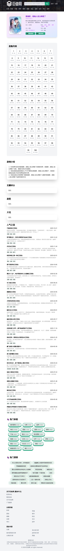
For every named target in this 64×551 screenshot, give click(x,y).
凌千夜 (30, 30)
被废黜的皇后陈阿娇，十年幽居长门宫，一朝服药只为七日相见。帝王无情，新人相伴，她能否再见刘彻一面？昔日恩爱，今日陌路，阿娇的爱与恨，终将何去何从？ (31, 285)
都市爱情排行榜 (11, 533)
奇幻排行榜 (35, 530)
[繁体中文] (18, 492)
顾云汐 (33, 30)
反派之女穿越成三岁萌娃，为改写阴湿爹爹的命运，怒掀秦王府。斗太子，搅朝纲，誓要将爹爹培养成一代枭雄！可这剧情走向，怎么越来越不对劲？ (31, 331)
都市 (24, 9)
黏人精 (13, 369)
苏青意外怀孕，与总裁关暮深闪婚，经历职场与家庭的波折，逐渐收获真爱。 (27, 348)
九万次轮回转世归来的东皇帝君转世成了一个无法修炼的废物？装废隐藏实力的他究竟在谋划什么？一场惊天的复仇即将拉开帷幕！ (31, 258)
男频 (33, 535)
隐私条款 (9, 497)
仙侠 (11, 261)
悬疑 (11, 387)
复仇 (11, 252)
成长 (14, 234)
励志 (32, 9)
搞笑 (14, 334)
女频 (7, 529)
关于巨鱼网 (9, 500)
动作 (14, 387)
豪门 (47, 26)
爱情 (20, 9)
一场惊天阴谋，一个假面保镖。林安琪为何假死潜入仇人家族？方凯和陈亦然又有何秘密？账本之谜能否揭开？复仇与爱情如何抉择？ (31, 384)
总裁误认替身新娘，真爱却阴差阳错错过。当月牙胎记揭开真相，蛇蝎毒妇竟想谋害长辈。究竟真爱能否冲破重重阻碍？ (31, 304)
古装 (14, 243)
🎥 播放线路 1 (30, 33)
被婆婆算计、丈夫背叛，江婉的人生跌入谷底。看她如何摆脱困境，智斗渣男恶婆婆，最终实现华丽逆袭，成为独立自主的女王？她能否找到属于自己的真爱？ (31, 322)
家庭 (8, 270)
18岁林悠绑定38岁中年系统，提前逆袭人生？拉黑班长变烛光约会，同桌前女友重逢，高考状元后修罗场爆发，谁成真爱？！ (32, 276)
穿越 (16, 9)
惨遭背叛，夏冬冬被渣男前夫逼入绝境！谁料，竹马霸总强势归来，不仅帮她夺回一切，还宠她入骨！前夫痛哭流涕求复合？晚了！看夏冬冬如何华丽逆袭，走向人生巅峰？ (31, 356)
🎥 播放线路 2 (40, 33)
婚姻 (28, 9)
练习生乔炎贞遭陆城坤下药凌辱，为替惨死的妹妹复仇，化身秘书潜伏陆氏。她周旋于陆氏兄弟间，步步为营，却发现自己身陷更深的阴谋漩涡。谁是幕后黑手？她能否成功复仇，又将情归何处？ (31, 295)
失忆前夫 (9, 369)
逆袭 (36, 9)
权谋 (11, 9)
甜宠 (45, 25)
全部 (7, 9)
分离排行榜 (9, 535)
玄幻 (40, 9)
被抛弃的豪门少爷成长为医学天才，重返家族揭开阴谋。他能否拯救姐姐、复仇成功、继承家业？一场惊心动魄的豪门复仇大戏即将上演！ (31, 313)
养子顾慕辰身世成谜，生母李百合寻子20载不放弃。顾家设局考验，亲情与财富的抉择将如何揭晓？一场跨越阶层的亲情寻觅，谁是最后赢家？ (31, 267)
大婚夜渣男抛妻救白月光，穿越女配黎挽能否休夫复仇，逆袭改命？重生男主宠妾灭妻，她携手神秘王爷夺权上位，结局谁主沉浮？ (31, 240)
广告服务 (9, 502)
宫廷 (8, 288)
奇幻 (44, 9)
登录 (52, 4)
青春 (14, 279)
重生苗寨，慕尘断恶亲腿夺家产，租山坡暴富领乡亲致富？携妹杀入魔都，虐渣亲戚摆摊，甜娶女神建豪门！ (31, 340)
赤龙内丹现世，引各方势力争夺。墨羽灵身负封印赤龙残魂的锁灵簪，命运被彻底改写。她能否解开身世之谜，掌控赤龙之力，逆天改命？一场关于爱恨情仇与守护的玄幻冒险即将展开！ (31, 393)
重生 (11, 243)
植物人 (42, 26)
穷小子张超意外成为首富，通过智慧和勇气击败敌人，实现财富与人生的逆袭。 (27, 401)
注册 (56, 4)
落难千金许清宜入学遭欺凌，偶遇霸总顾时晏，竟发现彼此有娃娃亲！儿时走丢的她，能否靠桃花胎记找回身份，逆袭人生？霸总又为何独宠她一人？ (31, 375)
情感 (14, 325)
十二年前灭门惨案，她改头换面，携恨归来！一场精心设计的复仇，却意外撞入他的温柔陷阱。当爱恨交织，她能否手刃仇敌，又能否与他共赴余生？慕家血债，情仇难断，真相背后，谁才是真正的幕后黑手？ (31, 249)
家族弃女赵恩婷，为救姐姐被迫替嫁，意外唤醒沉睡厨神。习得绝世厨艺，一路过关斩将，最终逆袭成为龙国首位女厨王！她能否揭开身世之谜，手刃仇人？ (31, 231)
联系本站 (9, 494)
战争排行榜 (35, 533)
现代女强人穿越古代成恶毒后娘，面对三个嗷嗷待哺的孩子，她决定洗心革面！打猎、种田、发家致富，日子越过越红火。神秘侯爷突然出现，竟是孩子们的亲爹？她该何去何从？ (31, 409)
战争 (48, 9)
